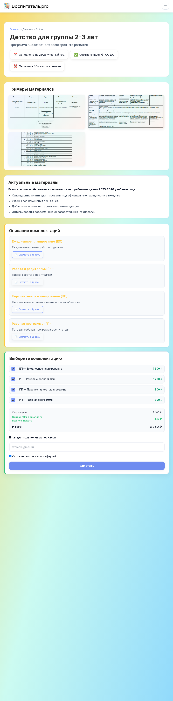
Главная (14, 29)
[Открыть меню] (165, 6)
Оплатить (87, 465)
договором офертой (43, 456)
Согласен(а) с (32, 456)
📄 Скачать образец (27, 254)
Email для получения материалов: (33, 437)
